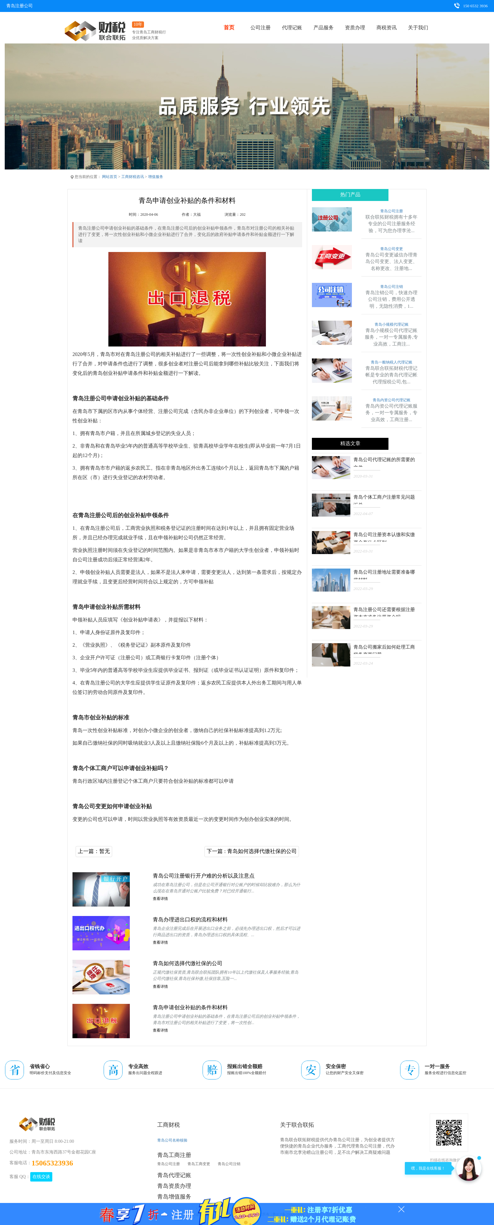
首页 (229, 28)
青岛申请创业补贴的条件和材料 (192, 1008)
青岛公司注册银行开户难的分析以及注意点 (207, 876)
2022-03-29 (363, 587)
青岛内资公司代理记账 (392, 400)
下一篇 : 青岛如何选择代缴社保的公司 (249, 851)
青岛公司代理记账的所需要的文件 (385, 462)
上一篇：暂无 (95, 851)
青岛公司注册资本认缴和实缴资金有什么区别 (385, 536)
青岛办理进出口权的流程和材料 (192, 920)
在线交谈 (41, 1177)
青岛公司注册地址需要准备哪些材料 (385, 573)
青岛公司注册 (391, 211)
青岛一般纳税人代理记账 (391, 362)
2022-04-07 (363, 513)
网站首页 (109, 177)
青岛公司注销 (391, 287)
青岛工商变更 (198, 1164)
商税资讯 (386, 27)
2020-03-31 (363, 475)
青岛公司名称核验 (172, 1141)
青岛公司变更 (391, 249)
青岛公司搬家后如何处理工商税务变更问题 (385, 647)
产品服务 (323, 27)
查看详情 (160, 900)
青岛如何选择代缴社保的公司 (190, 964)
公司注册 (260, 27)
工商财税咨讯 (132, 177)
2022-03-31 (363, 550)
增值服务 (155, 177)
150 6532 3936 (471, 5)
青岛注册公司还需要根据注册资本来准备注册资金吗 (385, 610)
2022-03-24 (363, 661)
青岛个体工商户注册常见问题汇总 (385, 499)
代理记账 (292, 27)
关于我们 (418, 27)
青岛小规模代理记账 (392, 325)
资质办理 (355, 27)
